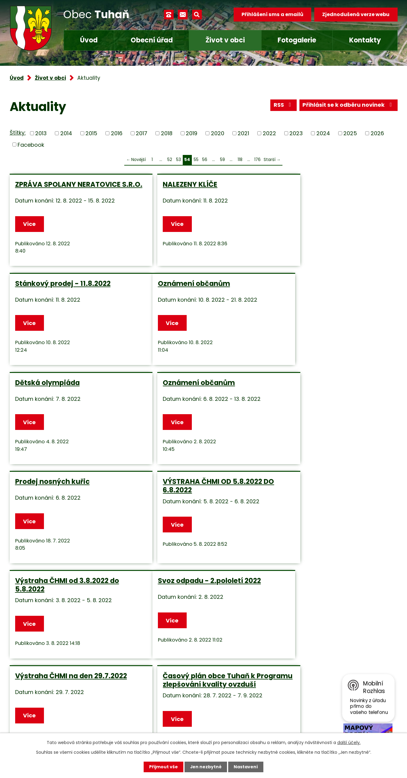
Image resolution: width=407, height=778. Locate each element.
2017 (141, 133)
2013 (41, 133)
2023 (296, 133)
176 (257, 160)
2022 (269, 133)
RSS (283, 105)
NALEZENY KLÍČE (173, 184)
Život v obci (225, 40)
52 (169, 160)
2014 (66, 133)
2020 (217, 133)
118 (240, 160)
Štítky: (18, 132)
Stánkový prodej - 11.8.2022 (324, 184)
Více (29, 227)
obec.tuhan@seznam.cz (165, 705)
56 (204, 160)
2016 (116, 133)
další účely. (349, 742)
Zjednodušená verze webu (355, 14)
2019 (191, 133)
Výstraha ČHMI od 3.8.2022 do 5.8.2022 (328, 390)
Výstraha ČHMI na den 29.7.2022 (202, 489)
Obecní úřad (152, 40)
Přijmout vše (163, 767)
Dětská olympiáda (178, 287)
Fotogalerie (297, 40)
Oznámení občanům (51, 287)
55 (196, 160)
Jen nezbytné (206, 767)
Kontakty (365, 40)
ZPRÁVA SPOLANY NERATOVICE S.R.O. (68, 188)
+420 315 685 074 (157, 687)
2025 (350, 133)
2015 (91, 133)
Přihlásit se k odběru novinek (348, 105)
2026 (377, 133)
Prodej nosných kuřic (52, 386)
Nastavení (246, 767)
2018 (166, 133)
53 (178, 160)
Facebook (31, 144)
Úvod (89, 40)
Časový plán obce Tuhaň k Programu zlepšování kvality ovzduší (327, 497)
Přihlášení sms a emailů (272, 14)
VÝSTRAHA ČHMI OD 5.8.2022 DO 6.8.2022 (201, 390)
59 (222, 160)
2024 (323, 133)
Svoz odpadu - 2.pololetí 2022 (66, 489)
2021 (243, 133)
